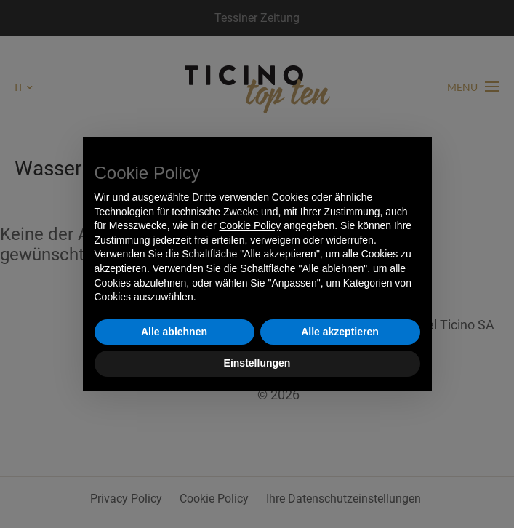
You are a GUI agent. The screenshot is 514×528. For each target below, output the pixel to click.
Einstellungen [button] (257, 363)
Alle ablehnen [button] (174, 331)
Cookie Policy (250, 225)
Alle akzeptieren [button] (340, 331)
